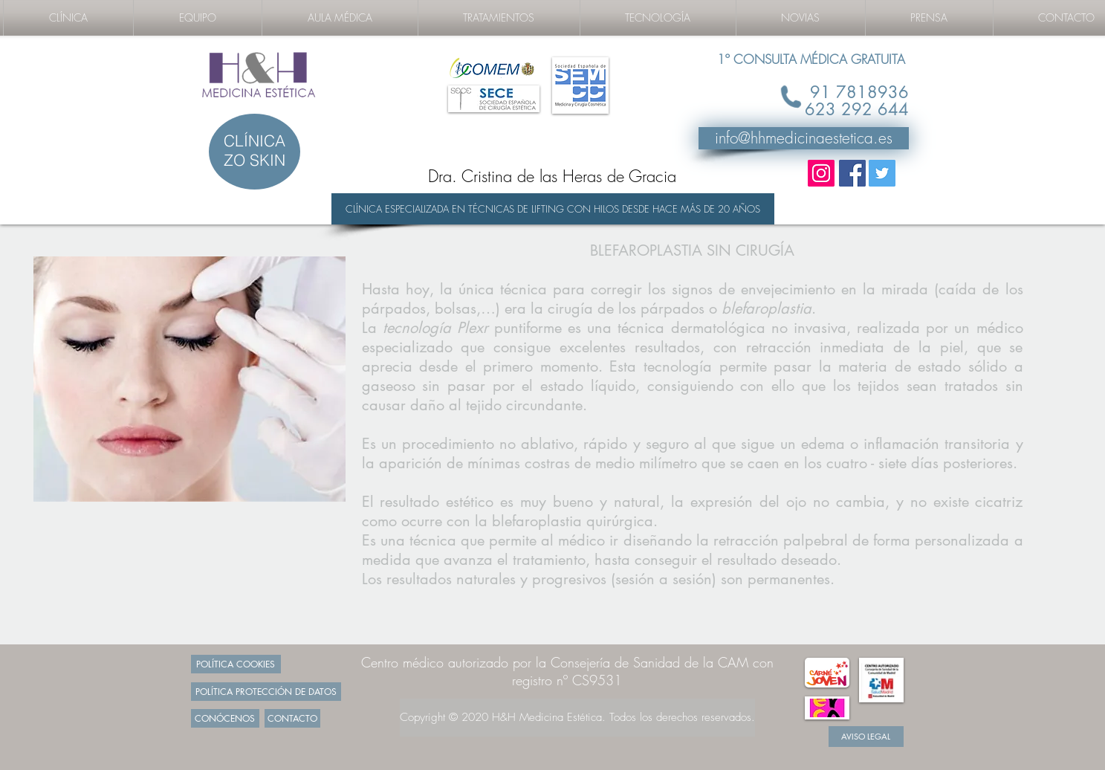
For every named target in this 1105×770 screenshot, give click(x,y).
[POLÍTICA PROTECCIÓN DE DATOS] (266, 691)
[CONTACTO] (292, 718)
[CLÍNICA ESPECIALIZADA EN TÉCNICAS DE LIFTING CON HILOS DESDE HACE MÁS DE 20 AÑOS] (552, 208)
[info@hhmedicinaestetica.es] (804, 138)
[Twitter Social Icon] (882, 173)
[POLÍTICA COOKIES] (236, 664)
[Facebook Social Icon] (852, 173)
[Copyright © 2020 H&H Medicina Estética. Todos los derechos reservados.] (577, 718)
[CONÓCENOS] (225, 718)
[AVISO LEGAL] (866, 736)
